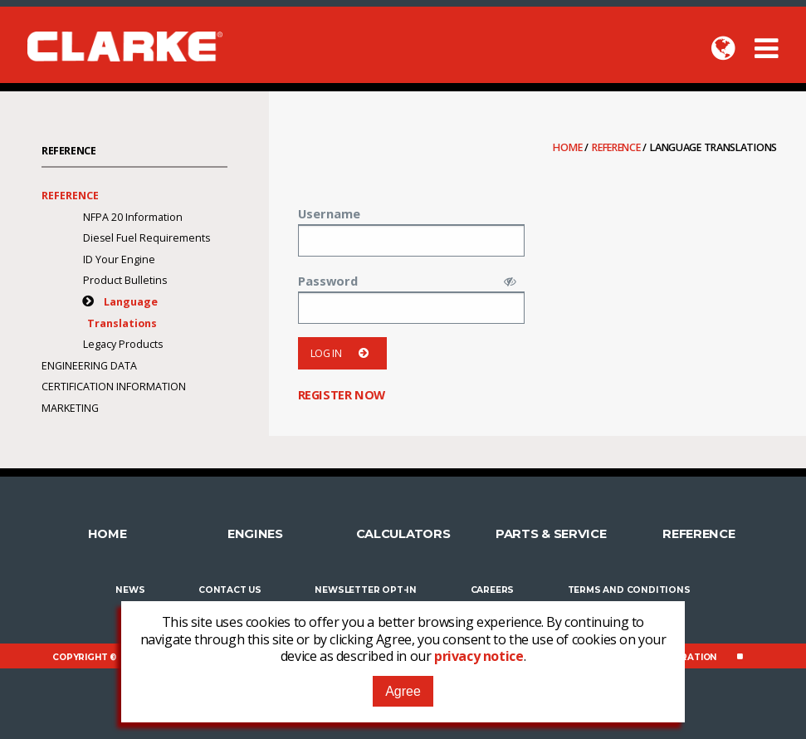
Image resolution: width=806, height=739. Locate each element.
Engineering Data (89, 366)
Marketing (70, 408)
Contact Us (229, 590)
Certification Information (114, 386)
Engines (255, 533)
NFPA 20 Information (133, 217)
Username (329, 213)
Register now (341, 394)
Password (328, 280)
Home (568, 147)
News (129, 590)
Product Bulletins (125, 280)
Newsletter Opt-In (366, 590)
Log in (342, 353)
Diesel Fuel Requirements (146, 238)
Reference (617, 147)
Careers (493, 590)
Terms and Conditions (629, 590)
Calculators (403, 533)
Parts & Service (551, 533)
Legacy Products (123, 344)
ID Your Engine (119, 259)
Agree (403, 691)
